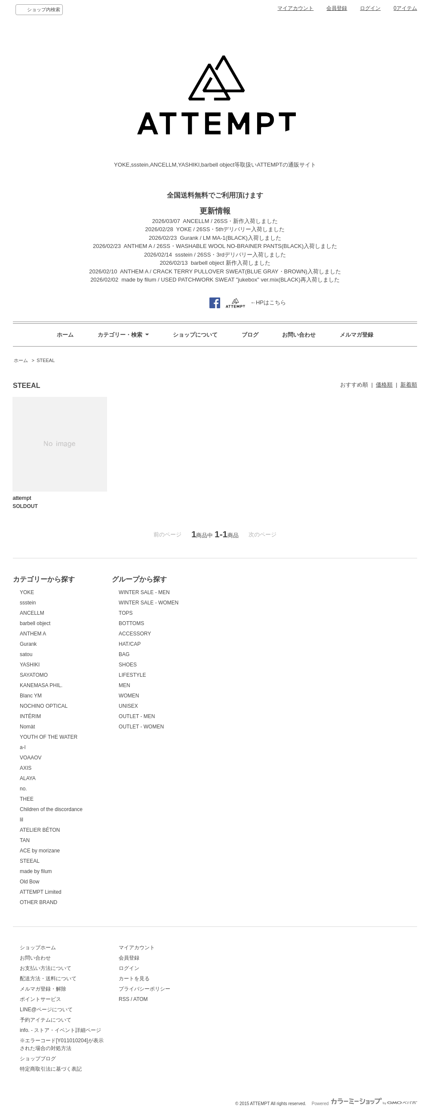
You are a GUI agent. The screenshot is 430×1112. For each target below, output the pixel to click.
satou (26, 654)
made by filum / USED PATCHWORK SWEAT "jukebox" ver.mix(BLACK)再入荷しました (230, 279)
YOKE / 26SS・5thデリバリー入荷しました (230, 229)
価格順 (384, 384)
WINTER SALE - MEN (144, 592)
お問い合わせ (299, 334)
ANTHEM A (33, 634)
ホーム (65, 334)
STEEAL (46, 360)
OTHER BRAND (38, 902)
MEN (124, 685)
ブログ (250, 334)
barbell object (35, 623)
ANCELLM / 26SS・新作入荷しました (230, 221)
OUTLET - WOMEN (141, 727)
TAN (25, 840)
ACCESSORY (135, 634)
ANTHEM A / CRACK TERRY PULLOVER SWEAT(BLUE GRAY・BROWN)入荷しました (230, 271)
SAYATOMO (34, 675)
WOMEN (129, 696)
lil (21, 820)
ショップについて (195, 334)
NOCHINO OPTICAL (44, 706)
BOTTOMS (131, 623)
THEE (27, 799)
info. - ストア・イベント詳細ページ (60, 1030)
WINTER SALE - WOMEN (148, 603)
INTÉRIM (30, 716)
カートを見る (134, 979)
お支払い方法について (45, 968)
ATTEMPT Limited (40, 892)
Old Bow (29, 882)
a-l (22, 747)
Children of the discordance (51, 809)
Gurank (28, 644)
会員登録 (336, 8)
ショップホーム (38, 948)
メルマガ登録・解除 (43, 989)
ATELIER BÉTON (40, 830)
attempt (21, 498)
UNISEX (128, 706)
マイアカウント (295, 8)
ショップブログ (38, 1059)
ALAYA (28, 778)
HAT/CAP (130, 644)
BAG (124, 654)
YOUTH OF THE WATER (48, 737)
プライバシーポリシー (144, 989)
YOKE (27, 592)
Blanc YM (31, 696)
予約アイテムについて (45, 1020)
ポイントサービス (40, 999)
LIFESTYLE (132, 675)
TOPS (125, 613)
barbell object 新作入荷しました (230, 263)
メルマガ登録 (356, 334)
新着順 (408, 384)
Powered (364, 1103)
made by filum (36, 871)
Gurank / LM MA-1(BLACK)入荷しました (230, 238)
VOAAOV (31, 758)
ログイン (370, 8)
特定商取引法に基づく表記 (51, 1069)
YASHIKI (30, 665)
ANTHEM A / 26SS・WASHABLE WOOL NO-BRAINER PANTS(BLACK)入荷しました (231, 246)
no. (23, 789)
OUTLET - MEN (137, 716)
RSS (124, 999)
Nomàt (27, 727)
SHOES (128, 665)
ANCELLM (32, 613)
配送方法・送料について (48, 979)
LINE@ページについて (46, 1010)
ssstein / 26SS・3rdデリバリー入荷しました (230, 254)
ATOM (140, 999)
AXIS (25, 768)
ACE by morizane (40, 851)
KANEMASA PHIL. (41, 685)
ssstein (28, 603)
